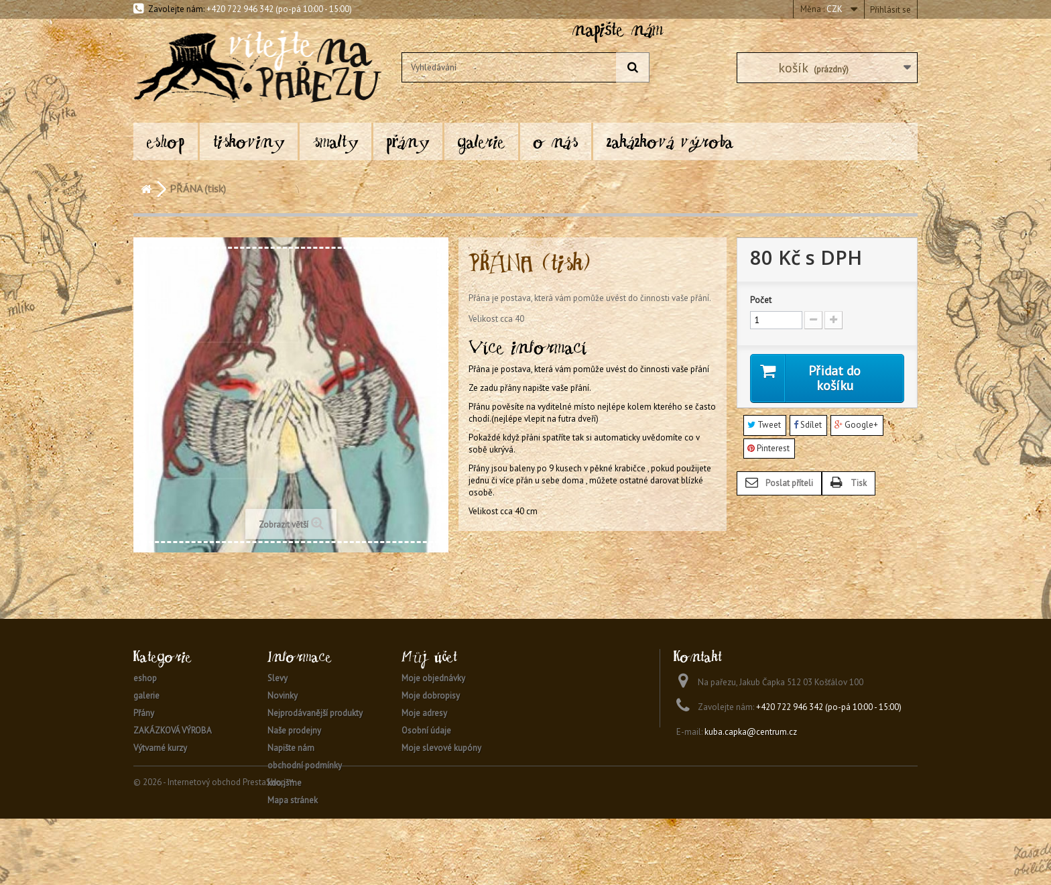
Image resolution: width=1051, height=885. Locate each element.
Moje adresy (424, 713)
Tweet (764, 425)
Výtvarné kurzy (160, 748)
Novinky (282, 695)
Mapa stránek (292, 800)
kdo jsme (284, 782)
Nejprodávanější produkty (315, 713)
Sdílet (808, 425)
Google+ (856, 425)
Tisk (859, 483)
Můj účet (429, 656)
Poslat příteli (789, 483)
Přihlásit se (890, 9)
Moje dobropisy (430, 695)
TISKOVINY (248, 141)
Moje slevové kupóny (441, 748)
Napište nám (290, 748)
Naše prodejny (294, 730)
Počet (760, 300)
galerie (481, 141)
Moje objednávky (433, 678)
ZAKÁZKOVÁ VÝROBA (670, 141)
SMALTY (335, 141)
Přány (408, 141)
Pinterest (768, 448)
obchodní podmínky (304, 765)
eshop (165, 141)
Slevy (277, 678)
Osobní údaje (426, 730)
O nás (556, 141)
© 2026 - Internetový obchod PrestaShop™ (213, 848)
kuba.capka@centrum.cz (750, 732)
